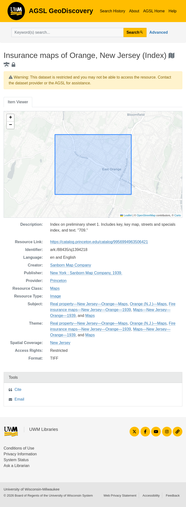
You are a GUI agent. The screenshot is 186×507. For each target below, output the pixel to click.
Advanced (158, 32)
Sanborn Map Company (70, 265)
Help (173, 11)
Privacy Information (20, 454)
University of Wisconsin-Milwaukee (32, 489)
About (134, 11)
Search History (112, 11)
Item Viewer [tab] (18, 102)
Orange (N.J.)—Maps (148, 304)
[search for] (67, 32)
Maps (55, 288)
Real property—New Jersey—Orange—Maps (89, 304)
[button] (10, 117)
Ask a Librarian (17, 466)
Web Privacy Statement (119, 495)
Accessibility (151, 495)
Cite (18, 389)
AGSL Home (154, 11)
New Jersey (60, 343)
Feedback (173, 495)
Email (19, 399)
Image (55, 296)
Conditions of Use (19, 448)
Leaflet (126, 215)
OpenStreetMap (146, 215)
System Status (16, 460)
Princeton (58, 281)
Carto (177, 215)
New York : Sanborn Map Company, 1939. (86, 273)
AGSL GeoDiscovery (16, 12)
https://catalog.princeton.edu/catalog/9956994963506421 (99, 242)
